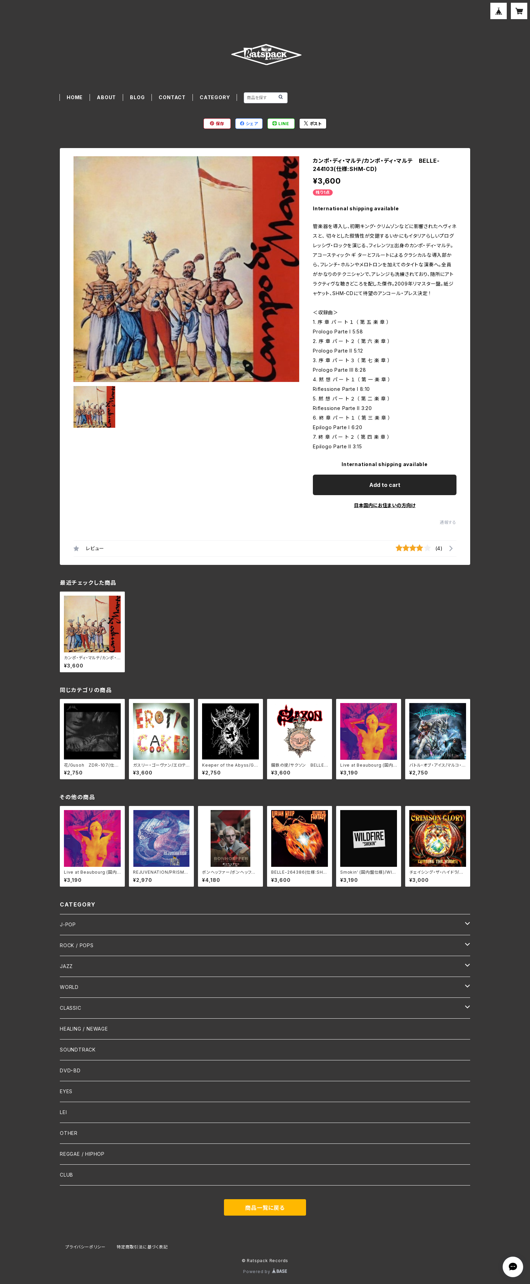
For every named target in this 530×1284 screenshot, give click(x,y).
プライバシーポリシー (85, 1246)
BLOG (137, 97)
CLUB (66, 1175)
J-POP (68, 924)
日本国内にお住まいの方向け (384, 505)
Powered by (265, 1271)
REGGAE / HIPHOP (82, 1154)
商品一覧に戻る (265, 1207)
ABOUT (106, 97)
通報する (448, 522)
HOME (75, 97)
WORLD (69, 987)
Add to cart (384, 484)
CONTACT (172, 97)
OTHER (69, 1133)
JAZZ (66, 966)
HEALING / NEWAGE (84, 1029)
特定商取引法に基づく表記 (142, 1246)
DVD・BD (70, 1070)
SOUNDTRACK (78, 1050)
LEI (63, 1112)
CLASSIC (70, 1008)
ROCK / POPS (77, 945)
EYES (66, 1091)
